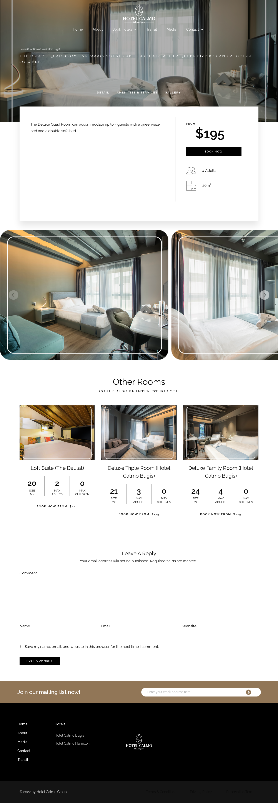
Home (78, 29)
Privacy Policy (201, 792)
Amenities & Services (137, 92)
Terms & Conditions (161, 792)
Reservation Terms (240, 792)
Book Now (214, 151)
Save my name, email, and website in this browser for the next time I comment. (92, 646)
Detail (103, 92)
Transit (151, 29)
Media (171, 29)
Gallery (173, 92)
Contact (194, 29)
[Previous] (13, 295)
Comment (28, 573)
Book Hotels (124, 29)
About (98, 29)
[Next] (264, 295)
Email (105, 626)
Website (189, 626)
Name (25, 626)
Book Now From (57, 506)
